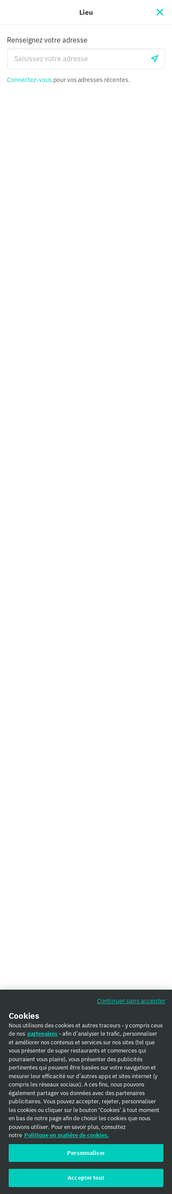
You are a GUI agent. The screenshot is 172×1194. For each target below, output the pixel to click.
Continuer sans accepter (131, 1004)
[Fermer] (160, 12)
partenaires (42, 1036)
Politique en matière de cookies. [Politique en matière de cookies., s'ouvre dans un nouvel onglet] (66, 1138)
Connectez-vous (29, 80)
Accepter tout (86, 1181)
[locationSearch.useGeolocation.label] (155, 59)
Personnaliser (86, 1156)
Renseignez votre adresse (47, 40)
